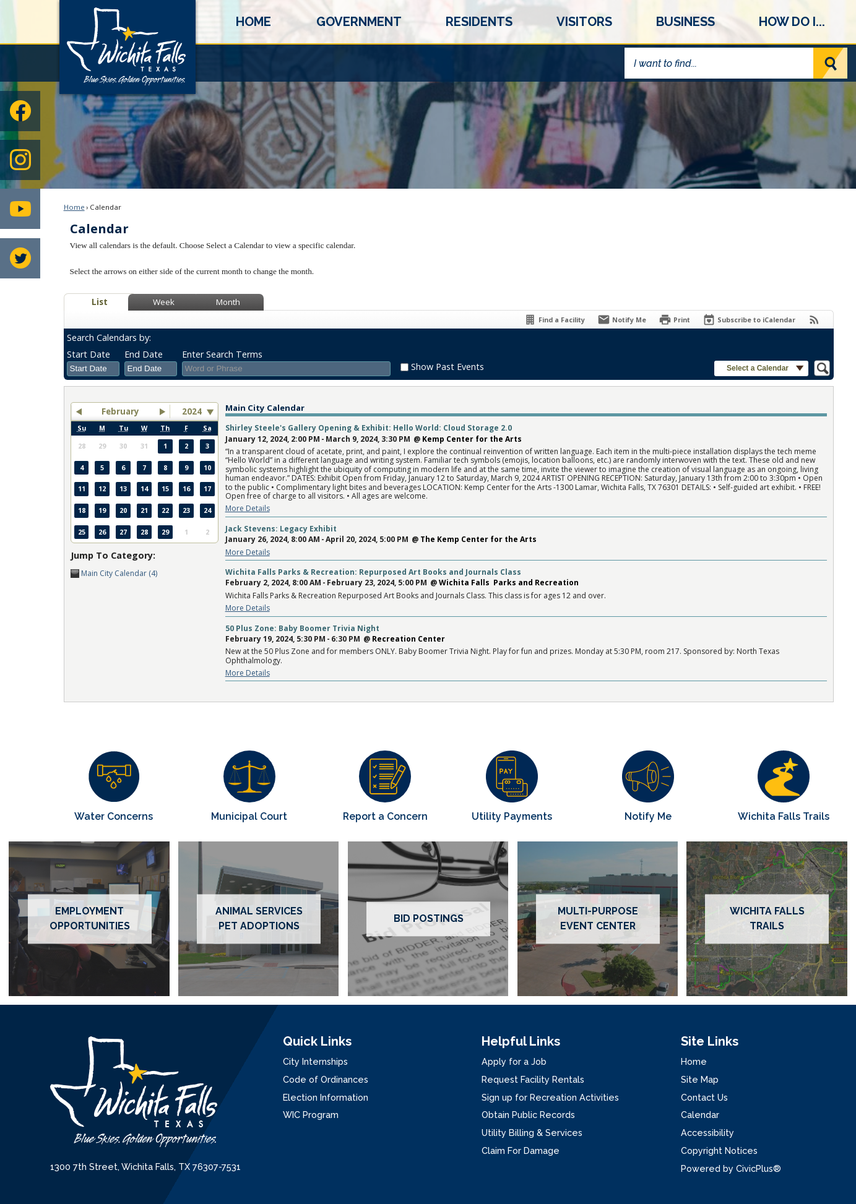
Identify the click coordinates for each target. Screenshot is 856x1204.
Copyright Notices (719, 1150)
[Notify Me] (621, 319)
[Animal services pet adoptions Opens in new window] (258, 918)
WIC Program (311, 1114)
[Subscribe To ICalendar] (749, 319)
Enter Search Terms (222, 354)
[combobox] (93, 369)
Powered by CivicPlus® (731, 1168)
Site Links (709, 1041)
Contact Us (704, 1097)
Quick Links (317, 1041)
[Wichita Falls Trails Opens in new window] (783, 787)
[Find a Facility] (554, 319)
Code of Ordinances (325, 1079)
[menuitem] (253, 21)
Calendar (700, 1114)
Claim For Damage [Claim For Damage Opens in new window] (521, 1150)
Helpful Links (521, 1041)
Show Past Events (447, 366)
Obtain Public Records (528, 1114)
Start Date (88, 354)
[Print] (674, 319)
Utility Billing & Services (532, 1132)
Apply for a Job (514, 1061)
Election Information (325, 1097)
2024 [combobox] (192, 411)
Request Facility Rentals (533, 1079)
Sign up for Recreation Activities (550, 1097)
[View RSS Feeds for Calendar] (814, 319)
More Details (247, 508)
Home (74, 207)
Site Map (700, 1079)
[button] (830, 63)
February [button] (120, 411)
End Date (143, 354)
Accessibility (707, 1132)
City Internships (315, 1061)
